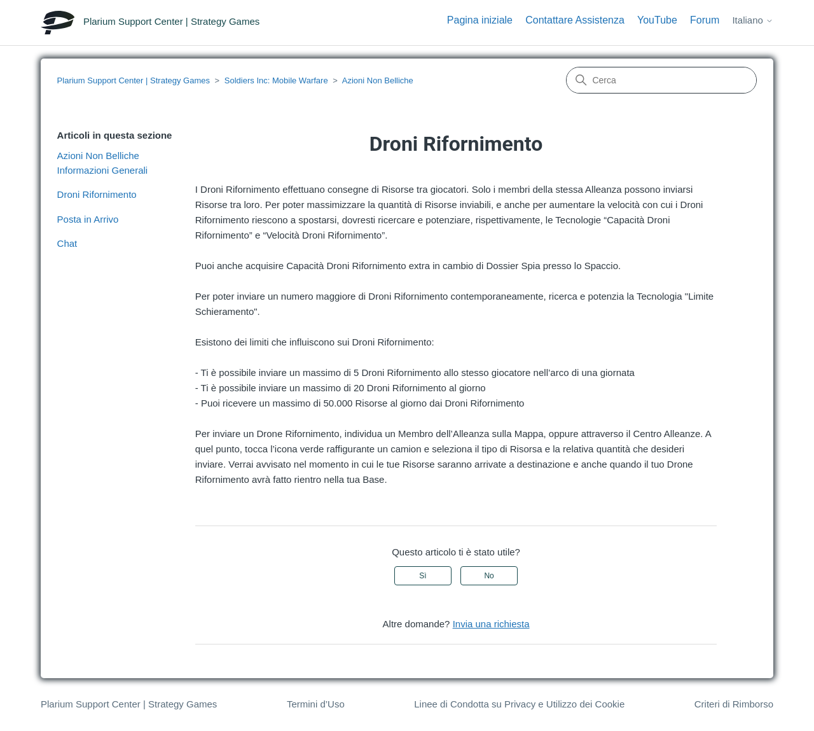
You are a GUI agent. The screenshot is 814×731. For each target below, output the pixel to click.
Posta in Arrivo (88, 219)
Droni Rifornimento (97, 194)
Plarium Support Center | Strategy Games (133, 80)
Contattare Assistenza (574, 20)
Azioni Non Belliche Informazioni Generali (102, 163)
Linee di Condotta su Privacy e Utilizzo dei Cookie (519, 704)
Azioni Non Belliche (377, 80)
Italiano (752, 20)
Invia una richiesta (491, 623)
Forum (704, 20)
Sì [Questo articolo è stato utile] (422, 575)
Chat (67, 243)
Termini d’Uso (316, 704)
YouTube (657, 20)
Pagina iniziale (480, 20)
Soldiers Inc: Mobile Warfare (276, 80)
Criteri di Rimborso (733, 704)
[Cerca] (661, 80)
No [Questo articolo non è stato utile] (488, 575)
